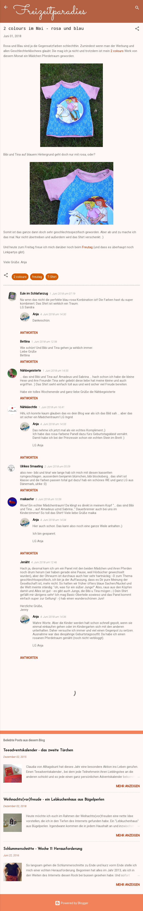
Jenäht (24, 562)
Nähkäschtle (28, 407)
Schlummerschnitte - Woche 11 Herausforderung (42, 849)
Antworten (29, 332)
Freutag (87, 247)
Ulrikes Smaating (31, 466)
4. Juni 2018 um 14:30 (53, 314)
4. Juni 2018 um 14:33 (53, 424)
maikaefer (27, 499)
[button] (137, 29)
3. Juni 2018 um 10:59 (48, 499)
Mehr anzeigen (128, 786)
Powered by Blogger (71, 903)
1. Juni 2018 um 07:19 (62, 293)
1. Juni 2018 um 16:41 (51, 407)
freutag (37, 277)
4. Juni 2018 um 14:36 (53, 616)
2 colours (117, 51)
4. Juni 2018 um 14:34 (53, 519)
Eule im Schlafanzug (34, 293)
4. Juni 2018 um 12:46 (44, 562)
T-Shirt (51, 277)
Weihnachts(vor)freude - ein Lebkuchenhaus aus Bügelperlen (53, 800)
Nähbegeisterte (30, 370)
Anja (36, 314)
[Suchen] (137, 8)
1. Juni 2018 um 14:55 (55, 370)
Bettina (25, 341)
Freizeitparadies (49, 11)
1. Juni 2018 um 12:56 (44, 341)
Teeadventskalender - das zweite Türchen (38, 750)
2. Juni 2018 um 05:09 (57, 466)
